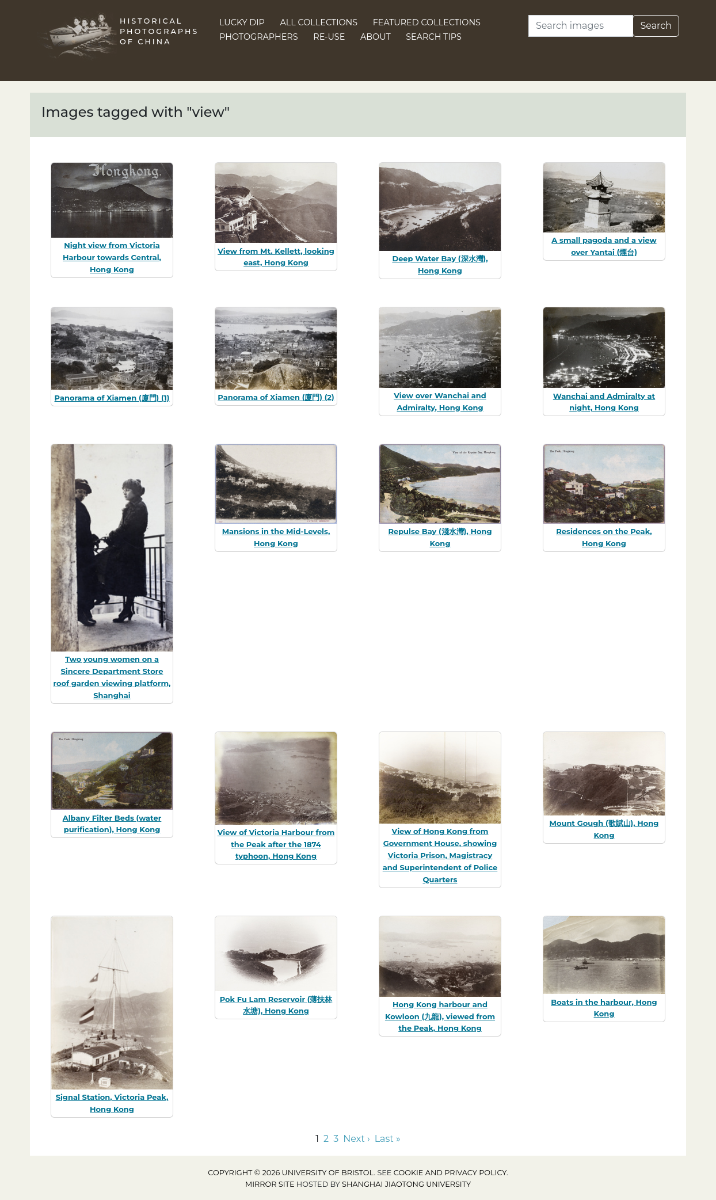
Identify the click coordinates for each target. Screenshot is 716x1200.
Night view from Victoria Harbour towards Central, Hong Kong (112, 257)
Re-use (329, 37)
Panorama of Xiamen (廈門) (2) (276, 397)
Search (656, 25)
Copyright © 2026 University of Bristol (291, 1172)
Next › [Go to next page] (356, 1138)
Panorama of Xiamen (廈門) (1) (112, 397)
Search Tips (434, 37)
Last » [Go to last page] (388, 1138)
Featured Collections (427, 22)
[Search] (580, 26)
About (375, 37)
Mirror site (270, 1184)
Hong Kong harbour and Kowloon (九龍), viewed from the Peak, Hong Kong (440, 1016)
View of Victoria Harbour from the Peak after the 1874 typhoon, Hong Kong (276, 844)
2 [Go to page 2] (326, 1138)
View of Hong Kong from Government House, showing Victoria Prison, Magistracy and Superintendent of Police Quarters (440, 854)
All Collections (319, 22)
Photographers (258, 37)
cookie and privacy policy (450, 1172)
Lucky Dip (242, 22)
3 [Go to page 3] (335, 1138)
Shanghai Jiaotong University (406, 1184)
